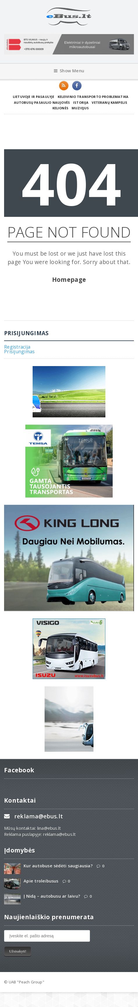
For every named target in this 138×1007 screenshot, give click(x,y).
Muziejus (80, 108)
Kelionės (60, 108)
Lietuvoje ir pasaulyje (33, 96)
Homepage (69, 280)
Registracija (17, 347)
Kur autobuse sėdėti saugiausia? (58, 866)
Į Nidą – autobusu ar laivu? (52, 896)
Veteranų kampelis (109, 102)
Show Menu (69, 70)
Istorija (81, 102)
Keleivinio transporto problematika (93, 96)
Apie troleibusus (41, 881)
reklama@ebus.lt (38, 816)
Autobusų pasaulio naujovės (42, 102)
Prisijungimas (19, 351)
